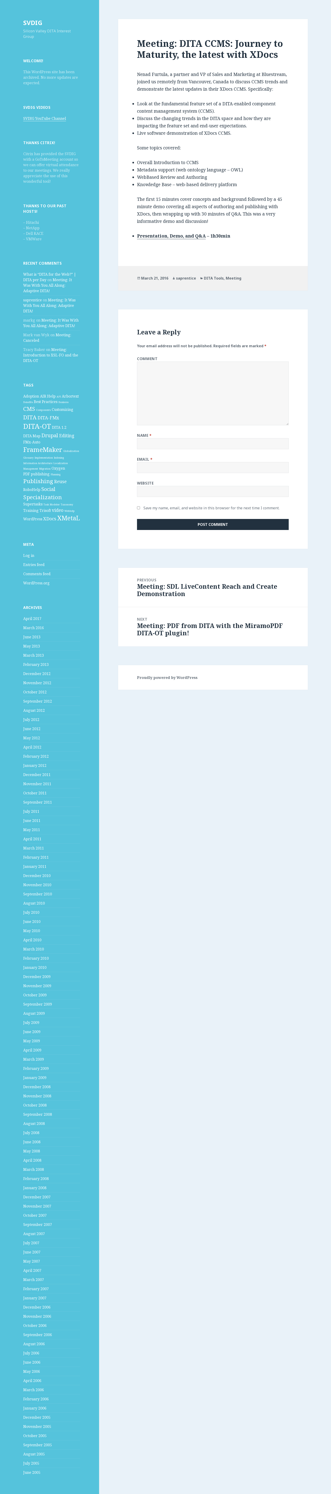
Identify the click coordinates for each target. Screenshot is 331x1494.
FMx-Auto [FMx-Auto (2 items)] (31, 442)
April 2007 (32, 1270)
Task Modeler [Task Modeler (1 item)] (51, 504)
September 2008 (37, 1114)
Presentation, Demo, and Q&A (171, 236)
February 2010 (36, 958)
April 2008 (32, 1160)
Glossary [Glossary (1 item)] (28, 457)
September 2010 (37, 894)
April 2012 (32, 747)
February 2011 (36, 857)
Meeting (233, 278)
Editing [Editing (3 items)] (66, 435)
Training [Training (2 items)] (31, 510)
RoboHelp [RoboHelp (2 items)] (31, 489)
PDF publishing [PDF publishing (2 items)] (36, 474)
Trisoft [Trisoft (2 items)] (45, 510)
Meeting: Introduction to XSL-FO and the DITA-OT (50, 355)
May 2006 (31, 1371)
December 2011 (37, 774)
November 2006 (37, 1316)
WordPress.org (36, 583)
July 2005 (31, 1463)
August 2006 (34, 1343)
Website (145, 483)
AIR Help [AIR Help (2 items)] (48, 396)
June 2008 (31, 1141)
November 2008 (37, 1096)
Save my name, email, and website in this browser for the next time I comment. (211, 507)
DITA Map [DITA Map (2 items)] (31, 435)
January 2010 (34, 967)
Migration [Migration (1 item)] (45, 468)
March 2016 (33, 627)
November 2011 (37, 783)
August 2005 (34, 1454)
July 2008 (31, 1132)
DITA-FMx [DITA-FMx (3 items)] (48, 418)
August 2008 (34, 1123)
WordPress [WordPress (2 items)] (32, 518)
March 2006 (33, 1389)
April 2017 (32, 618)
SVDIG (32, 22)
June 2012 (31, 728)
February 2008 (36, 1178)
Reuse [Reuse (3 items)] (60, 481)
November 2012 (37, 682)
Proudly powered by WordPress (167, 677)
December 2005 (37, 1417)
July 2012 (31, 719)
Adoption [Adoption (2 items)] (31, 396)
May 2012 (31, 737)
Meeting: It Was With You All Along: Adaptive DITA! (47, 285)
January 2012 (34, 765)
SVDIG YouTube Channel (44, 118)
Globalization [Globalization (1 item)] (71, 451)
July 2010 (31, 912)
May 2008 (31, 1151)
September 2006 (37, 1334)
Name (144, 435)
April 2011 (32, 838)
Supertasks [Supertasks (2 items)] (33, 504)
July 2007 (31, 1242)
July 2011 (31, 811)
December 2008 (37, 1086)
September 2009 (37, 1004)
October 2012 (35, 692)
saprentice (32, 300)
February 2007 (36, 1288)
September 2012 (37, 701)
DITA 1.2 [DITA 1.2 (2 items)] (59, 427)
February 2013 (36, 664)
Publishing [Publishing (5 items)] (38, 481)
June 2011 (31, 820)
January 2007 (34, 1298)
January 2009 (34, 1077)
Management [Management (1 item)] (30, 468)
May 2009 (31, 1040)
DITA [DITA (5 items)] (30, 417)
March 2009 (33, 1059)
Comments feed (37, 573)
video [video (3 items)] (57, 510)
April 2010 (32, 939)
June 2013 (31, 636)
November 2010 (37, 884)
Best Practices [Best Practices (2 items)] (45, 401)
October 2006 (35, 1325)
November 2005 (37, 1426)
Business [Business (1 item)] (63, 402)
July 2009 (31, 1022)
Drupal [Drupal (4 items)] (49, 435)
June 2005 (31, 1472)
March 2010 (33, 949)
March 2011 (33, 848)
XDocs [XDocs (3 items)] (49, 519)
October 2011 (35, 793)
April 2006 (32, 1380)
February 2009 (36, 1068)
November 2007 (37, 1206)
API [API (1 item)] (59, 396)
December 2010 (37, 875)
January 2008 (34, 1187)
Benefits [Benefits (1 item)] (28, 402)
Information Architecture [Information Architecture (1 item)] (37, 463)
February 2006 (36, 1399)
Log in (28, 555)
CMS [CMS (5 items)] (29, 408)
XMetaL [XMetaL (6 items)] (68, 518)
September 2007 (37, 1224)
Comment (147, 358)
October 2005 (35, 1435)
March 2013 (33, 655)
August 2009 (34, 1013)
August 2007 (34, 1233)
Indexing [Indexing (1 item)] (59, 457)
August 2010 (34, 903)
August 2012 (34, 710)
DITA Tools (214, 278)
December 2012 (37, 673)
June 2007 (31, 1252)
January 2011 (34, 866)
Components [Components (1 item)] (43, 410)
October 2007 (35, 1215)
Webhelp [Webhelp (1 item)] (69, 511)
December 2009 (37, 976)
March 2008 (33, 1169)
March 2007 (33, 1279)
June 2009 (31, 1031)
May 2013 (31, 646)
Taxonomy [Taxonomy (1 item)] (67, 504)
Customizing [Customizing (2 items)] (62, 409)
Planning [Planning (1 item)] (55, 474)
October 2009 (35, 995)
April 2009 (32, 1050)
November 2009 (37, 985)
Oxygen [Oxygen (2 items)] (58, 468)
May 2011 (31, 829)
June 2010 (31, 921)
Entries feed (34, 564)
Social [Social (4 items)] (48, 488)
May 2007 (31, 1261)
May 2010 (31, 930)
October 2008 (35, 1105)
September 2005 (37, 1444)
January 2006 (34, 1408)
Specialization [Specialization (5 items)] (42, 497)
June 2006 (31, 1362)
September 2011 (37, 802)
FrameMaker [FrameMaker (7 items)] (42, 449)
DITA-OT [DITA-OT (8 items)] (37, 426)
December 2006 (37, 1307)
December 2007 (37, 1197)
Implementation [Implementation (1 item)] (43, 457)
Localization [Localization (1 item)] (60, 463)
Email (144, 459)
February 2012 (36, 756)
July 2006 (31, 1353)
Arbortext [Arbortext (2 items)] (70, 396)
